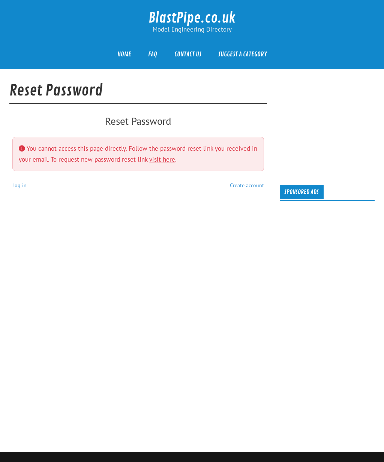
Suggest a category (242, 54)
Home (124, 54)
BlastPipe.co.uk (192, 18)
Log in (19, 185)
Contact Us (187, 54)
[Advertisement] (333, 126)
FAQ (152, 54)
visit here (162, 159)
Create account (247, 185)
